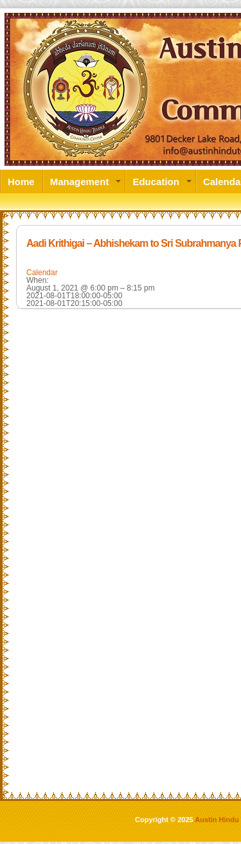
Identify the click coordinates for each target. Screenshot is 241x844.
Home (21, 180)
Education (155, 180)
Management (79, 180)
